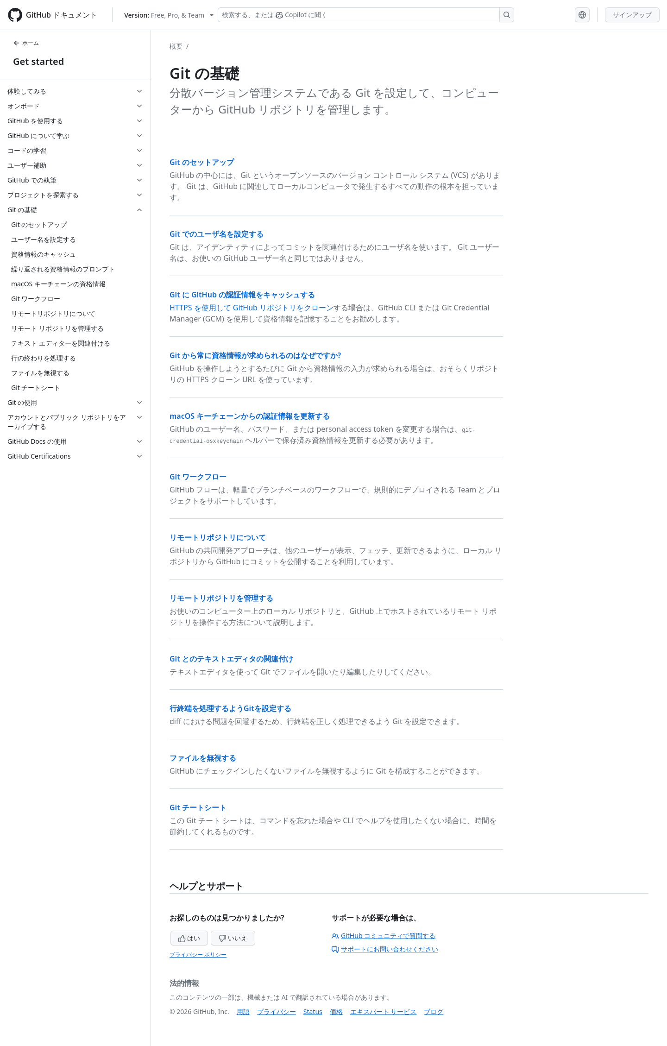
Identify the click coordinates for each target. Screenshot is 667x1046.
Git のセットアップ (202, 162)
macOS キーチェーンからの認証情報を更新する (250, 416)
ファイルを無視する (203, 758)
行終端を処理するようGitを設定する (230, 708)
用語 (243, 1011)
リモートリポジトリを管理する (221, 598)
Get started (38, 61)
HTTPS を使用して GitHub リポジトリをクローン (252, 307)
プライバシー (276, 1011)
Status (312, 1011)
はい (189, 937)
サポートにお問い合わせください (385, 949)
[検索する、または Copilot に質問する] (366, 14)
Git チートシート (198, 807)
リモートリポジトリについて (218, 537)
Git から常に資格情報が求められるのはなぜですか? (255, 355)
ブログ (433, 1011)
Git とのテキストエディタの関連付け (231, 659)
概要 (176, 46)
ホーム (26, 43)
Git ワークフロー (198, 477)
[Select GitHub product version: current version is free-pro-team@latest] (169, 15)
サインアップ (632, 14)
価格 (336, 1011)
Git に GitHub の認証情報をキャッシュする (242, 295)
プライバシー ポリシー (198, 954)
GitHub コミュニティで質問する (383, 935)
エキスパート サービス (383, 1011)
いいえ (233, 937)
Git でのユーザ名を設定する (217, 234)
